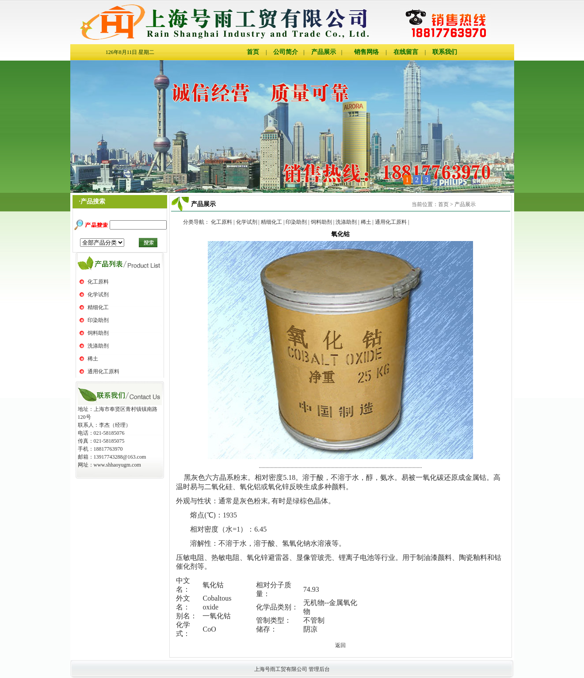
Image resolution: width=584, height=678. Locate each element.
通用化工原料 (103, 371)
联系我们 (444, 52)
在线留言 (405, 52)
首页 (253, 52)
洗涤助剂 (98, 346)
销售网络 (366, 52)
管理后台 (319, 669)
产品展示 (323, 52)
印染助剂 (98, 320)
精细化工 (98, 307)
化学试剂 (98, 294)
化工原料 (98, 282)
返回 (340, 645)
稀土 (93, 359)
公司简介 (285, 52)
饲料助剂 (98, 333)
